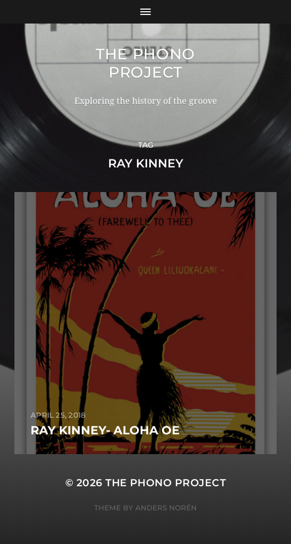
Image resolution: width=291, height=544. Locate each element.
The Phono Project (145, 63)
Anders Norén (166, 507)
